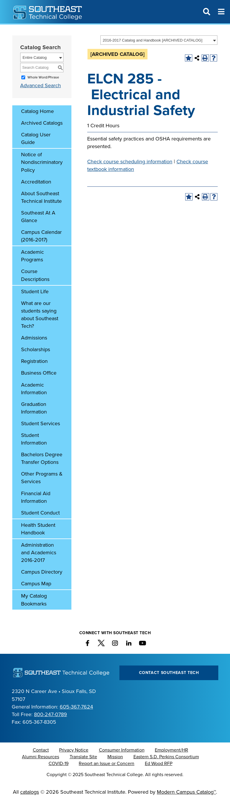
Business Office (38, 373)
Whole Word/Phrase (43, 77)
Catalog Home (37, 111)
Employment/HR (171, 750)
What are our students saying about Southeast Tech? (39, 314)
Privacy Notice (73, 750)
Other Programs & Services (42, 478)
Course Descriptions (35, 275)
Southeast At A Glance (38, 217)
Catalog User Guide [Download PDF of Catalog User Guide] (36, 138)
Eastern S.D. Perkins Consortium (166, 757)
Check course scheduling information (129, 161)
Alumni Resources (40, 757)
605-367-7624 (76, 707)
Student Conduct (40, 513)
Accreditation (36, 182)
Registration (34, 361)
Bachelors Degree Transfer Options (41, 458)
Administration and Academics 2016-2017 (38, 552)
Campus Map (36, 583)
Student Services (40, 423)
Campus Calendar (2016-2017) (41, 236)
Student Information (34, 439)
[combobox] (158, 40)
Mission (115, 757)
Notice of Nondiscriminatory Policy (42, 162)
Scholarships (35, 349)
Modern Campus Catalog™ (186, 792)
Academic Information (34, 389)
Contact (41, 750)
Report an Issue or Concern (106, 763)
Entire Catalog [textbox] (35, 57)
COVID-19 (58, 763)
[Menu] (221, 11)
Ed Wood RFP (158, 763)
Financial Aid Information (35, 497)
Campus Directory (41, 572)
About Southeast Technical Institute (41, 197)
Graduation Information (34, 408)
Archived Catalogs (42, 123)
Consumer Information (122, 750)
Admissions (34, 338)
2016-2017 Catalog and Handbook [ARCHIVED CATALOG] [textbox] (152, 40)
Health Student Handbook (38, 529)
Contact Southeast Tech (169, 672)
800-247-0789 (50, 714)
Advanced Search (40, 85)
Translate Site (83, 757)
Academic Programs (32, 256)
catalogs (29, 792)
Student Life (35, 291)
